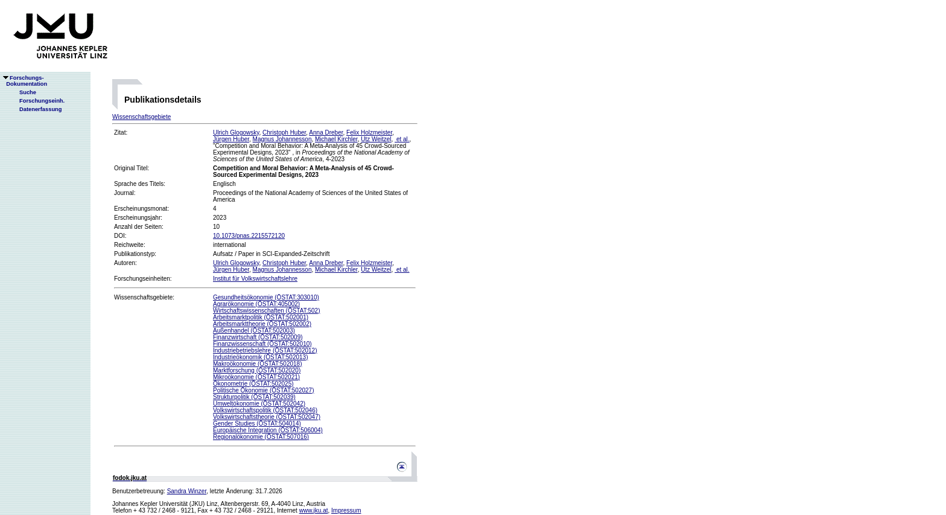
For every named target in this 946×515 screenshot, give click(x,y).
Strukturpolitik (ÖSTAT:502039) (254, 397)
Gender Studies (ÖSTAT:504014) (257, 423)
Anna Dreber (326, 132)
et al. (402, 139)
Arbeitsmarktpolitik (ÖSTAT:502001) (260, 317)
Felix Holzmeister (369, 132)
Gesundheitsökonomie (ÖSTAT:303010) (266, 297)
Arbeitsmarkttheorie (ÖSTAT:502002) (262, 324)
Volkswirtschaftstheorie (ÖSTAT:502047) (266, 417)
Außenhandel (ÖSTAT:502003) (254, 330)
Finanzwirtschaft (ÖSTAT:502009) (258, 337)
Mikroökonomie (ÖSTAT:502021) (256, 377)
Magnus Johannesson (282, 139)
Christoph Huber (284, 132)
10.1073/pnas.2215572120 (249, 235)
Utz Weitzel (376, 139)
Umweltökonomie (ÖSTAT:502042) (259, 403)
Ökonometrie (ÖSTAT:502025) (253, 383)
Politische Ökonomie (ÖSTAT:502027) (263, 390)
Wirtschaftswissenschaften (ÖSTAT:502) (266, 310)
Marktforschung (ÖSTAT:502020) (256, 370)
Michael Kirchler (336, 139)
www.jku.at (313, 510)
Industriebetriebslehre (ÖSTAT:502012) (265, 350)
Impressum (346, 510)
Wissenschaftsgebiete (141, 117)
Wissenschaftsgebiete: (144, 297)
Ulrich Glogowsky (236, 132)
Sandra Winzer (187, 491)
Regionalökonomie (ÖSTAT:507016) (261, 436)
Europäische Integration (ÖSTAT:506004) (268, 430)
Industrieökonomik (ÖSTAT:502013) (260, 357)
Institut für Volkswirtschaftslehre (255, 278)
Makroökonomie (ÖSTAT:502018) (257, 363)
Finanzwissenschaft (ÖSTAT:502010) (262, 344)
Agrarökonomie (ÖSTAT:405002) (256, 304)
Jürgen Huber (231, 139)
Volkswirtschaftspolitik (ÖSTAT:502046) (265, 410)
